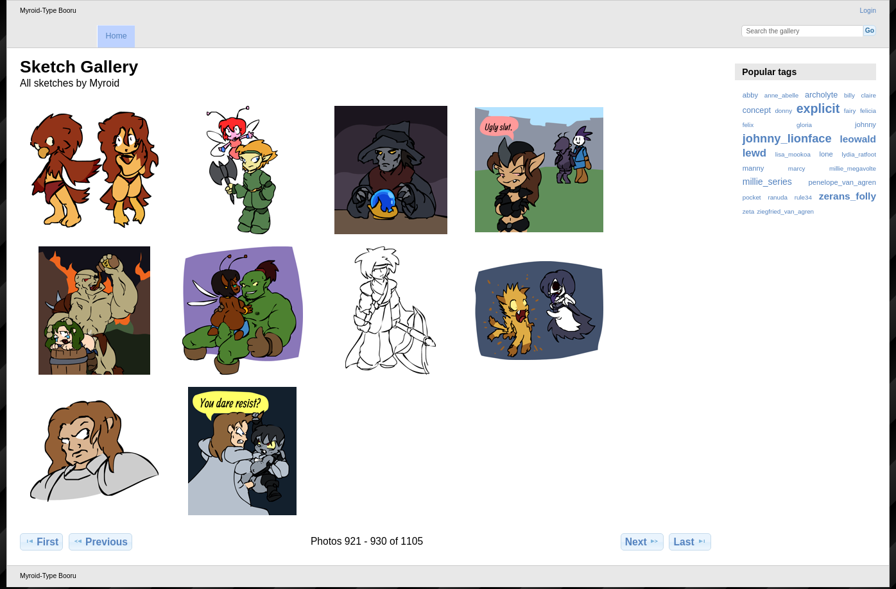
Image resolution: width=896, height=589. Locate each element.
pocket (752, 197)
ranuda (778, 197)
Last (690, 541)
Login (868, 10)
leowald (858, 138)
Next (642, 541)
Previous (100, 541)
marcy (797, 168)
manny (753, 168)
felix (748, 124)
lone (826, 154)
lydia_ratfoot (859, 154)
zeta (749, 211)
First (41, 541)
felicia (868, 110)
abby (750, 95)
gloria (804, 124)
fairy (850, 110)
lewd (754, 153)
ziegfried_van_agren (785, 211)
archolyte (821, 94)
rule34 (803, 197)
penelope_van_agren (842, 182)
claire (868, 95)
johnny (865, 124)
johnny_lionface (787, 138)
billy (849, 95)
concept (757, 110)
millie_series (767, 181)
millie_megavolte (852, 168)
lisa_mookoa (793, 154)
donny (783, 110)
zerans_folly (847, 196)
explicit (818, 108)
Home (115, 35)
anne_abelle (781, 95)
